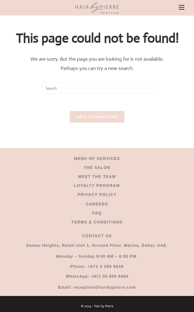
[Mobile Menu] (181, 7)
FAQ (97, 213)
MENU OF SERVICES (97, 158)
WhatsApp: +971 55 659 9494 (97, 276)
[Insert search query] (97, 88)
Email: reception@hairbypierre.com (97, 287)
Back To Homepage (97, 116)
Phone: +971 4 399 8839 (97, 266)
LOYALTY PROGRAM (97, 185)
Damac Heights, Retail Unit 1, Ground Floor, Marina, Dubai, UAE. (97, 245)
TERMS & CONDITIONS (97, 222)
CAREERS (97, 204)
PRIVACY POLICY (97, 194)
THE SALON (97, 167)
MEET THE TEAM (97, 176)
